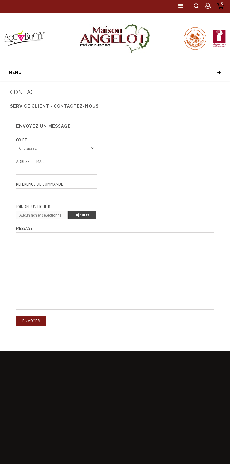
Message (24, 228)
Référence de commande (39, 184)
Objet (21, 140)
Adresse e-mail (30, 161)
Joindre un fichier (33, 206)
